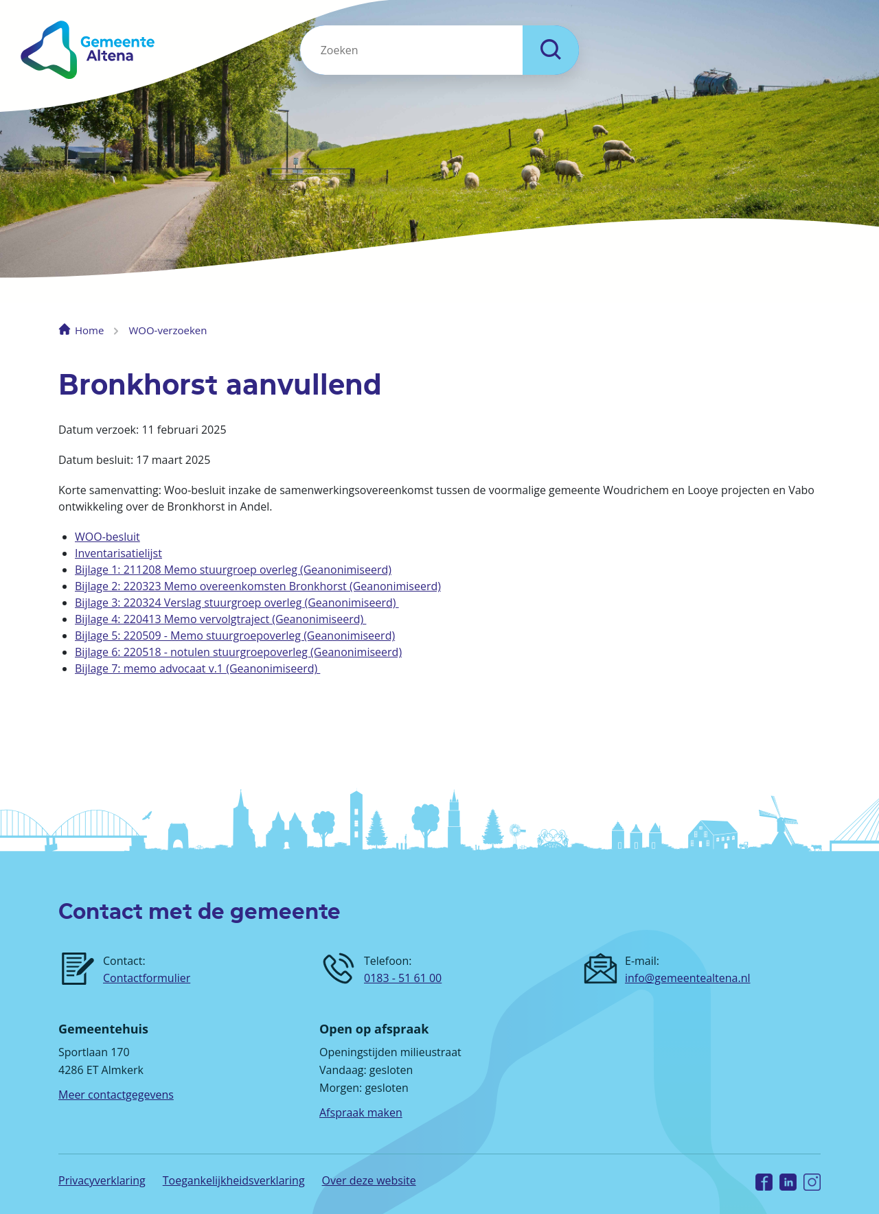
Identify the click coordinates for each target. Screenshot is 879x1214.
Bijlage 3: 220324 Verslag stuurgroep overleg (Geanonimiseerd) (237, 602)
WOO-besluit (107, 536)
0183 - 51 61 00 (403, 977)
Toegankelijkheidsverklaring (234, 1180)
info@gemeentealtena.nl (688, 977)
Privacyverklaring (102, 1180)
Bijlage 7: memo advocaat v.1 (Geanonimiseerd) (197, 668)
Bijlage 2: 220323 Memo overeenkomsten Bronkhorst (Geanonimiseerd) (258, 586)
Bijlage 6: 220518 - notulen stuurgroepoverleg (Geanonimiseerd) (238, 651)
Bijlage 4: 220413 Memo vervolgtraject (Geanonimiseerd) (220, 619)
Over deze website (369, 1180)
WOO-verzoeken (167, 330)
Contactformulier (146, 977)
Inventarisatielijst (118, 553)
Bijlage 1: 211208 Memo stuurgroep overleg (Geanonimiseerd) (233, 569)
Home (89, 330)
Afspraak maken (360, 1112)
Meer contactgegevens (116, 1094)
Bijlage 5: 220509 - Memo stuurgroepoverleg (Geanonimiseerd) (235, 635)
